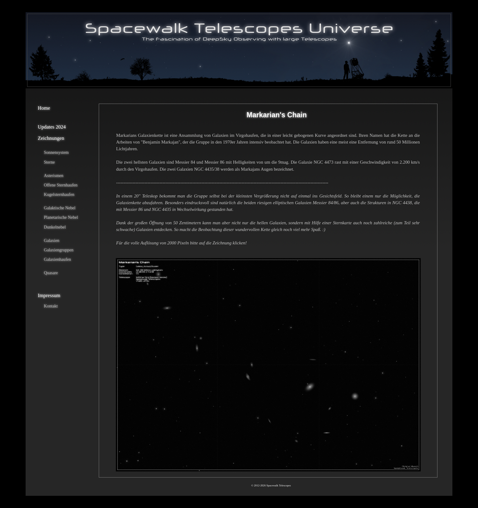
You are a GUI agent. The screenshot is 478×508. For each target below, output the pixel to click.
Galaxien (51, 240)
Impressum (49, 295)
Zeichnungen (51, 138)
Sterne (49, 162)
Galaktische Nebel (60, 207)
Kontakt (51, 306)
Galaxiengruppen (58, 249)
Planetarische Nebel (61, 217)
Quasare (51, 272)
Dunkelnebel (55, 227)
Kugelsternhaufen (59, 194)
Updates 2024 (52, 127)
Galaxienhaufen (57, 259)
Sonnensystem (56, 152)
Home (44, 108)
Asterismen (53, 175)
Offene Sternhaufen (60, 185)
